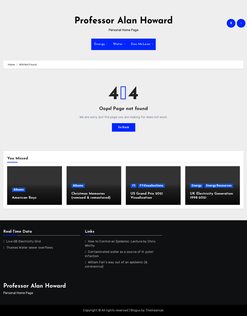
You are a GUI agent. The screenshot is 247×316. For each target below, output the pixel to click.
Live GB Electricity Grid (23, 241)
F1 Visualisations (151, 185)
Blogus (135, 310)
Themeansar (154, 310)
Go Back (123, 127)
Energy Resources (219, 185)
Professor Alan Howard (123, 21)
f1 (133, 185)
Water (118, 44)
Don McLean (141, 44)
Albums (19, 189)
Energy (100, 44)
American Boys (24, 198)
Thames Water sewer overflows (29, 247)
